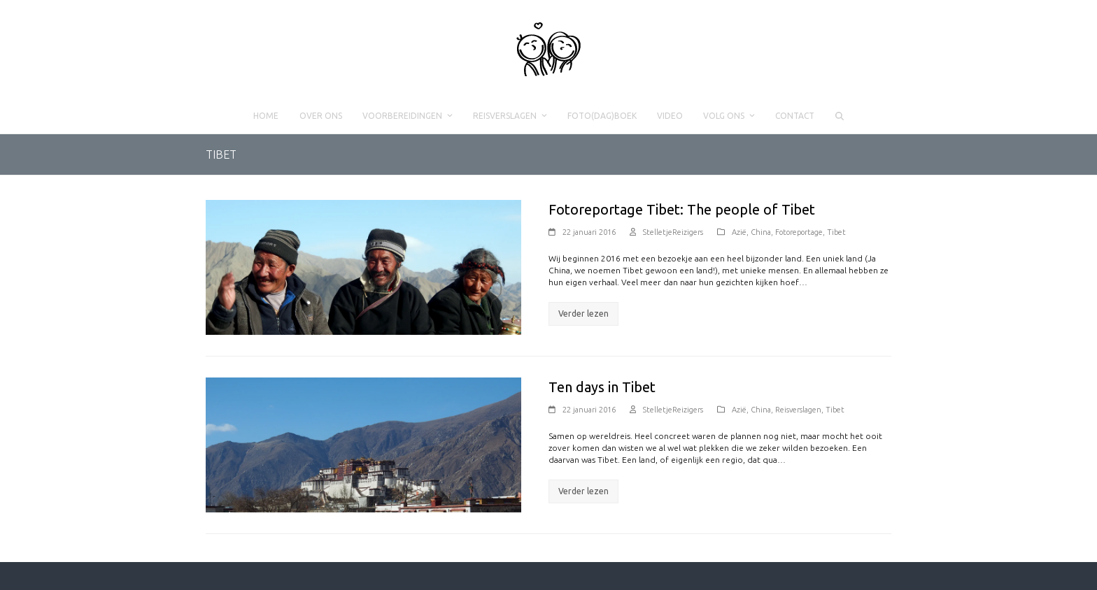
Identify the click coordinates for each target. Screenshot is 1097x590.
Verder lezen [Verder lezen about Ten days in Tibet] (583, 491)
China (761, 232)
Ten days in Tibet (602, 387)
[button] (839, 116)
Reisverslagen (798, 409)
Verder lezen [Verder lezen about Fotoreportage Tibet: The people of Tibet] (583, 313)
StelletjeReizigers (673, 232)
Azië (739, 232)
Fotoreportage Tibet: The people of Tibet (681, 209)
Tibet (836, 232)
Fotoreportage (799, 232)
